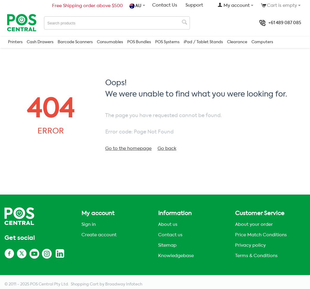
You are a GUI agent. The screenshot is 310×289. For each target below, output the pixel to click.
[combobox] (117, 22)
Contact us (170, 235)
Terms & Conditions (256, 256)
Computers (262, 42)
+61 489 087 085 (280, 23)
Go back (167, 148)
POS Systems (167, 42)
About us (167, 224)
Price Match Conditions (261, 235)
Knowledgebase (176, 256)
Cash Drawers (40, 42)
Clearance (237, 42)
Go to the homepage (128, 148)
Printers (15, 42)
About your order (254, 224)
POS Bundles (139, 42)
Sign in (88, 224)
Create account (99, 235)
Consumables (110, 42)
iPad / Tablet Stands (203, 42)
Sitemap (167, 245)
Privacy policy (250, 245)
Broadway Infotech (123, 284)
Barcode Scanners (75, 42)
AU (136, 6)
